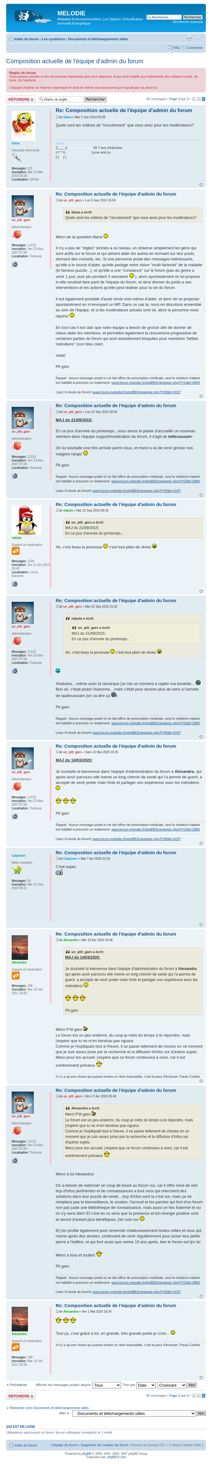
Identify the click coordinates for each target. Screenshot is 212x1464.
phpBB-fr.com (117, 1457)
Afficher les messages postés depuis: (78, 1385)
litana (67, 117)
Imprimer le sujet (189, 38)
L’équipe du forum (64, 1445)
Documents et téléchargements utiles (98, 39)
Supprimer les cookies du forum (104, 1445)
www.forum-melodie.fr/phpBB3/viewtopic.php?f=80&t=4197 (136, 392)
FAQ (176, 47)
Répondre (21, 99)
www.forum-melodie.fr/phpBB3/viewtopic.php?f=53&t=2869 (156, 382)
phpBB (86, 1453)
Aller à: (64, 1413)
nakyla (68, 510)
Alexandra (70, 940)
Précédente (18, 1385)
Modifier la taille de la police (198, 38)
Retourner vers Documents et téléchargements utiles (49, 1408)
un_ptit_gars (72, 200)
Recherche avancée (188, 22)
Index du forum (26, 39)
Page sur (178, 99)
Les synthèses (53, 39)
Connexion (194, 47)
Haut (201, 184)
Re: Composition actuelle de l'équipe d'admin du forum (124, 110)
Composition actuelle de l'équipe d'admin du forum (74, 61)
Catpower (70, 858)
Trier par (139, 1385)
